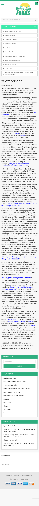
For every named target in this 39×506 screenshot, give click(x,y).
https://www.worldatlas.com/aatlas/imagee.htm (17, 288)
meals (19, 344)
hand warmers (5, 347)
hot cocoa (17, 345)
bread (22, 135)
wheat (7, 344)
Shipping (6, 406)
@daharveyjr (25, 479)
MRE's (30, 321)
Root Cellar (7, 403)
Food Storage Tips (10, 378)
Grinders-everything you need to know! (17, 389)
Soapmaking (8, 409)
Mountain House (28, 345)
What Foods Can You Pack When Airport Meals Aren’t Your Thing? (19, 430)
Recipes (6, 399)
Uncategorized (8, 413)
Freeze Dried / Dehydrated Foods (15, 382)
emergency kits (26, 344)
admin (30, 348)
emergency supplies (7, 345)
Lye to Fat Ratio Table (11, 426)
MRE (22, 345)
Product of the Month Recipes (14, 396)
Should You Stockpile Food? (13, 440)
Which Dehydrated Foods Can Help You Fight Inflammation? (19, 444)
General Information (16, 342)
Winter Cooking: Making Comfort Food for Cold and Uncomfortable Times (19, 436)
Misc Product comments (12, 392)
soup (17, 133)
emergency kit (14, 319)
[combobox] (19, 20)
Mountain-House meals (17, 321)
